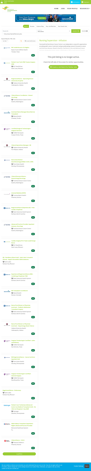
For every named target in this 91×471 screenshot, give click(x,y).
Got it (86, 466)
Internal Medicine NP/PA (18, 193)
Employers (85, 2)
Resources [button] (84, 8)
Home (56, 8)
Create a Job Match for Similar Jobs (63, 67)
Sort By (4, 41)
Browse (32, 26)
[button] (84, 31)
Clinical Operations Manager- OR (21, 145)
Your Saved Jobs (62, 26)
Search (26, 26)
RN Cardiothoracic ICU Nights (20, 47)
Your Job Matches (51, 26)
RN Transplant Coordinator (19, 290)
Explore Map (40, 26)
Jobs (63, 8)
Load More (19, 454)
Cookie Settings (78, 466)
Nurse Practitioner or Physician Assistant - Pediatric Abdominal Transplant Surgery (20, 307)
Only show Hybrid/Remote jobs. (13, 34)
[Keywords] (19, 31)
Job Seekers (75, 2)
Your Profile (72, 8)
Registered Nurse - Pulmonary (12, 390)
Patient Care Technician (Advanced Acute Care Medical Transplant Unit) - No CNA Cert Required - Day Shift (23, 407)
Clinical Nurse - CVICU (17, 440)
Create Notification (30, 41)
